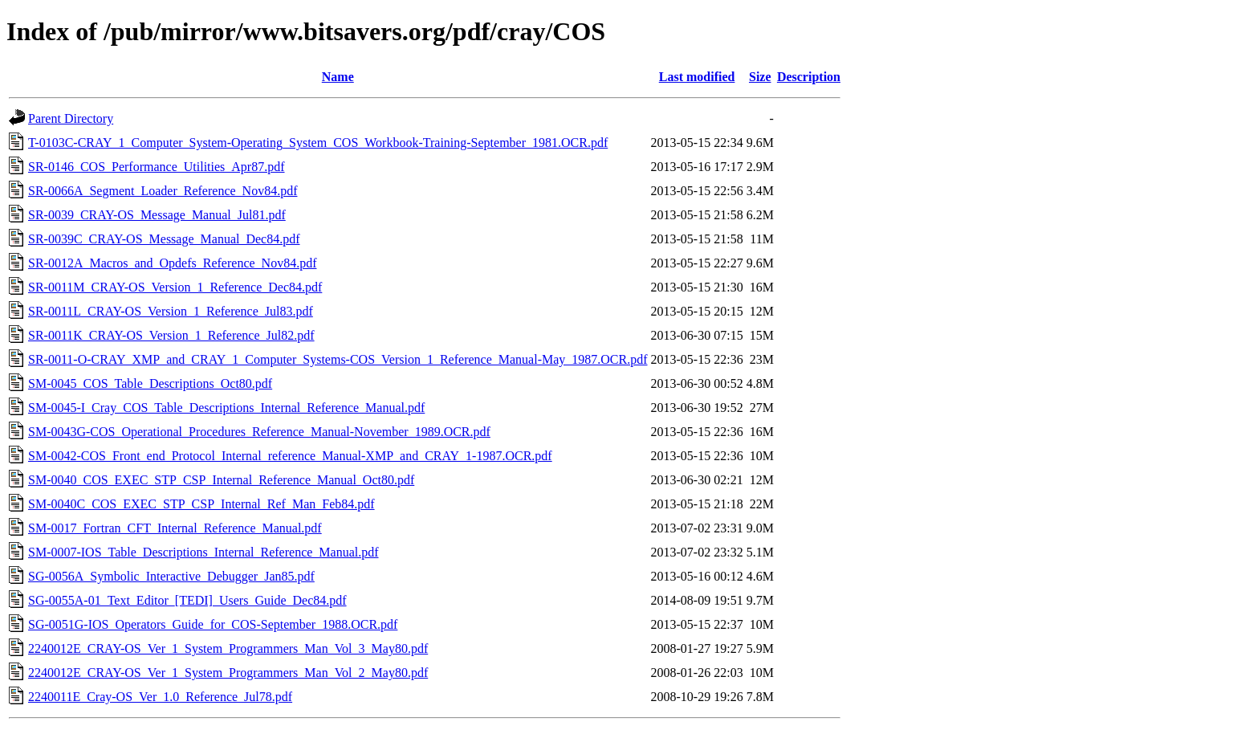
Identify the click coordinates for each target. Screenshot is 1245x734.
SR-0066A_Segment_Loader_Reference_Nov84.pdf (162, 191)
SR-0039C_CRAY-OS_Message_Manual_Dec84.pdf (164, 239)
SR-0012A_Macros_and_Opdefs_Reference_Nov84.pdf (172, 263)
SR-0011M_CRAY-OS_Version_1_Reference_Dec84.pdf (175, 287)
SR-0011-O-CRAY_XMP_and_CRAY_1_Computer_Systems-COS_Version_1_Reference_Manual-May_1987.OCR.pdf (338, 359)
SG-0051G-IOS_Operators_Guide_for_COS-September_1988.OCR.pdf (212, 624)
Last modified (697, 77)
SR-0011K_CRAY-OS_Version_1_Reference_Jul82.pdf (171, 335)
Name (338, 77)
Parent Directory (70, 118)
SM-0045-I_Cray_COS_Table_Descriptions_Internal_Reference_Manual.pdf (226, 407)
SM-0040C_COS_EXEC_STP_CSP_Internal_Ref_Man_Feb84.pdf (201, 504)
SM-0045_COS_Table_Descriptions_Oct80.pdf (150, 383)
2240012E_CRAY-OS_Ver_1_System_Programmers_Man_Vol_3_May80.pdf (228, 648)
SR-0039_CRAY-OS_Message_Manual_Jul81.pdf (157, 215)
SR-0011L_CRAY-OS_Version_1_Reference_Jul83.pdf (170, 311)
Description (808, 77)
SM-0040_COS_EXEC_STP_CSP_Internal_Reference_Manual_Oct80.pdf (221, 480)
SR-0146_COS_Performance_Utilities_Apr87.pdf (156, 166)
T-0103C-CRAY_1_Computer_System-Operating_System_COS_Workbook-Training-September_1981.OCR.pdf (318, 142)
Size (760, 77)
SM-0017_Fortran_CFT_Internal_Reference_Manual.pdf (175, 528)
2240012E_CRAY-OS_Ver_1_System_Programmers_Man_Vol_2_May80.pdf (228, 672)
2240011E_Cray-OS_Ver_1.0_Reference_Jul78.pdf (160, 696)
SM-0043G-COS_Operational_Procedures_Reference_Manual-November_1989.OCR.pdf (259, 431)
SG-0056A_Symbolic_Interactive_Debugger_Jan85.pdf (171, 576)
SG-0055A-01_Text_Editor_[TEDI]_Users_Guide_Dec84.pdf (187, 600)
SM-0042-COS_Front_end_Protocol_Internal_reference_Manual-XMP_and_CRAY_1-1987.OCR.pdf (290, 456)
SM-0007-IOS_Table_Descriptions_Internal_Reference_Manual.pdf (203, 552)
